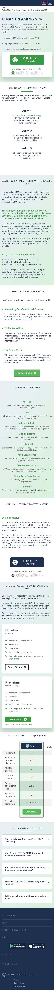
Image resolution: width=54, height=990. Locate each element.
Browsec (10, 3)
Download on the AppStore (36, 946)
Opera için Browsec (27, 73)
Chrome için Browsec (13, 73)
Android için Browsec (36, 73)
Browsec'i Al (31, 811)
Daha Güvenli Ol (27, 373)
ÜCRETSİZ (24, 59)
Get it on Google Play (17, 946)
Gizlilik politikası (19, 983)
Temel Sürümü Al (17, 667)
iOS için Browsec (32, 73)
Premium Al (16, 719)
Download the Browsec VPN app (27, 115)
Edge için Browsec (22, 73)
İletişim (16, 980)
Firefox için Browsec (18, 73)
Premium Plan (24, 238)
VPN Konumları (9, 964)
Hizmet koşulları (19, 986)
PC (41, 73)
